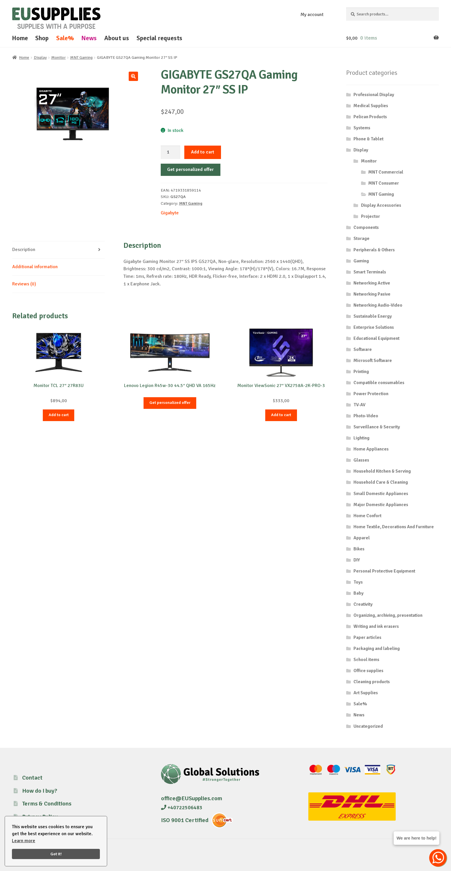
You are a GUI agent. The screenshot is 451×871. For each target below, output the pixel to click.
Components (366, 227)
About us (116, 38)
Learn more (23, 841)
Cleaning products (371, 682)
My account (311, 14)
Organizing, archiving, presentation (387, 615)
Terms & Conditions (46, 803)
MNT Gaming (81, 57)
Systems (361, 128)
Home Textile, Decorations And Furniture (393, 527)
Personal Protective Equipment (384, 571)
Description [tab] (23, 249)
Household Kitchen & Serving (382, 471)
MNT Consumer (383, 183)
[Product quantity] (171, 152)
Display (40, 57)
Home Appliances (371, 449)
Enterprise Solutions (373, 327)
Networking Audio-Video (377, 305)
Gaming (361, 261)
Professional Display (373, 95)
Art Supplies (365, 693)
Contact (32, 777)
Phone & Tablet (368, 139)
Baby (358, 593)
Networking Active (371, 283)
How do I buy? (39, 790)
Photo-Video (365, 416)
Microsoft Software (372, 360)
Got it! (56, 853)
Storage (361, 238)
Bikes (359, 549)
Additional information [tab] (35, 267)
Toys (358, 582)
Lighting (361, 438)
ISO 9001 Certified (184, 820)
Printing (361, 371)
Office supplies (368, 671)
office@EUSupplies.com (191, 798)
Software (362, 349)
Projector (370, 216)
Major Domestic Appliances (380, 505)
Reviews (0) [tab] (24, 284)
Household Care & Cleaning (380, 482)
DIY (356, 560)
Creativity (363, 604)
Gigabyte (170, 213)
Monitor (58, 57)
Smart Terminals (369, 272)
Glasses (361, 460)
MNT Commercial (385, 172)
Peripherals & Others (374, 250)
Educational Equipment (376, 338)
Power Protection (370, 394)
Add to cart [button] (59, 414)
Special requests (159, 38)
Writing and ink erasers (376, 626)
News (89, 38)
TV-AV (359, 405)
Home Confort (367, 516)
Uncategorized (368, 726)
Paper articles (367, 637)
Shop (42, 38)
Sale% (65, 38)
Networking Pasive (371, 294)
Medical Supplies (370, 106)
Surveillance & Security (376, 427)
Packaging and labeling (376, 648)
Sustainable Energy (372, 316)
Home (20, 38)
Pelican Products (370, 117)
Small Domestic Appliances (380, 494)
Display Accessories (381, 205)
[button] (133, 76)
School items (366, 659)
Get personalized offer (190, 169)
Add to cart (202, 152)
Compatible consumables (378, 383)
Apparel (361, 538)
